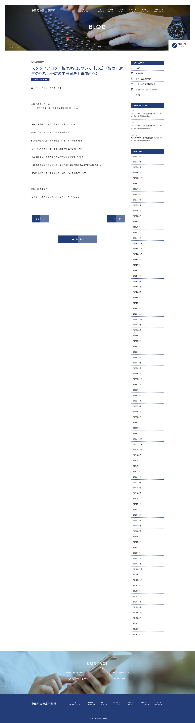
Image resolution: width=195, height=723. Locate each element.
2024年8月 (137, 265)
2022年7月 (137, 400)
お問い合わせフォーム (77, 678)
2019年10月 (137, 580)
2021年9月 (137, 455)
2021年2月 (137, 493)
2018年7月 (137, 629)
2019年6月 (137, 601)
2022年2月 (137, 428)
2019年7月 (137, 596)
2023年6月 (137, 341)
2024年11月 (137, 248)
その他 (138, 95)
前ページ (40, 218)
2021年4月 (137, 482)
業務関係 (139, 73)
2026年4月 (137, 156)
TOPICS (121, 11)
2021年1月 (137, 498)
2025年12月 (137, 178)
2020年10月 (137, 515)
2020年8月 (137, 525)
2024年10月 (137, 254)
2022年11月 (137, 379)
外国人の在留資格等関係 (145, 84)
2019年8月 (137, 591)
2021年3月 (137, 487)
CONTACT (158, 11)
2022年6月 (137, 406)
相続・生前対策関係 (144, 78)
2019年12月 (137, 569)
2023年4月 (137, 352)
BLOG (144, 11)
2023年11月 (137, 314)
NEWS (138, 68)
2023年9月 (137, 324)
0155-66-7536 (118, 678)
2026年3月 (137, 161)
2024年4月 (137, 286)
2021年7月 (137, 466)
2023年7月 (137, 335)
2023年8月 (137, 330)
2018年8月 (137, 623)
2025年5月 (137, 216)
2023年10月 (137, 319)
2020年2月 (137, 558)
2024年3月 (137, 292)
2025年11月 (137, 183)
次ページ (116, 218)
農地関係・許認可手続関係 (146, 89)
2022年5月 (137, 411)
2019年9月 (137, 585)
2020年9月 (137, 520)
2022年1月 (137, 433)
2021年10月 (137, 449)
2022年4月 (137, 417)
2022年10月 (137, 384)
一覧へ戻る (77, 239)
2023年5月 (137, 346)
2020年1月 (137, 563)
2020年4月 (137, 547)
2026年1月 (137, 172)
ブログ (19, 47)
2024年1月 (137, 303)
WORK (110, 11)
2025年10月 (137, 189)
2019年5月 (137, 607)
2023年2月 (137, 362)
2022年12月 (137, 373)
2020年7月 (137, 531)
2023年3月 (137, 357)
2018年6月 (137, 634)
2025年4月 (137, 221)
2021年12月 (137, 438)
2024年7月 (137, 270)
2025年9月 (137, 194)
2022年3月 (137, 422)
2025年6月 (137, 210)
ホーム (11, 47)
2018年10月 (137, 612)
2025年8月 (137, 199)
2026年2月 (137, 167)
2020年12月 (137, 504)
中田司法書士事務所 (43, 10)
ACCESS (132, 11)
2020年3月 (137, 553)
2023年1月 (137, 368)
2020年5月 (137, 542)
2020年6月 (137, 536)
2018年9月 (137, 618)
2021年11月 (137, 444)
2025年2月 (137, 232)
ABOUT (85, 11)
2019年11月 (137, 574)
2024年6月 (137, 276)
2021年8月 (137, 460)
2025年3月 (137, 227)
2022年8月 (137, 395)
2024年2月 (137, 297)
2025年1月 (137, 237)
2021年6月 (137, 471)
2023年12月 (137, 308)
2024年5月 (137, 281)
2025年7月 (137, 205)
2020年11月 (137, 509)
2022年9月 (137, 390)
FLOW (99, 11)
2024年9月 (137, 259)
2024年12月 (137, 243)
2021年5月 (137, 477)
